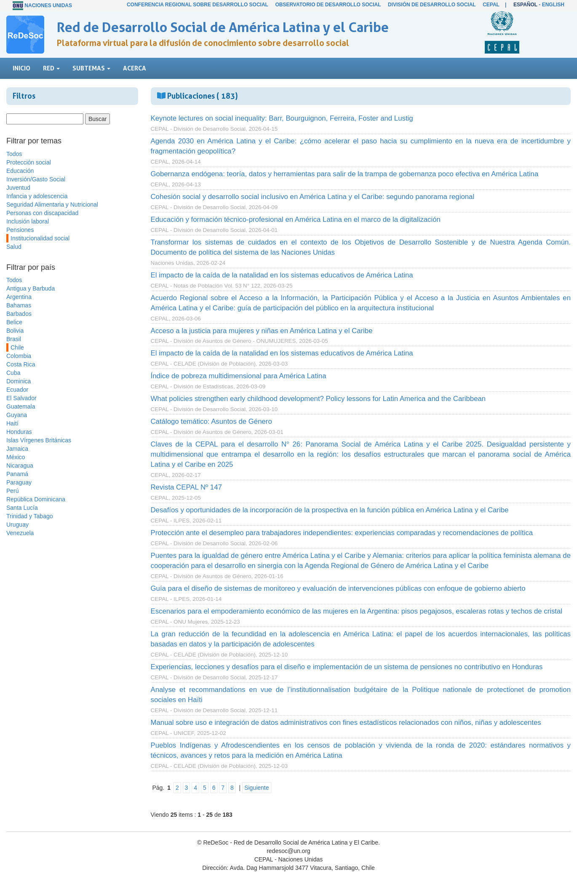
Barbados (19, 313)
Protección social (28, 162)
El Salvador (21, 398)
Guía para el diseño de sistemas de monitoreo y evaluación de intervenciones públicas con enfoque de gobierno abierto (338, 588)
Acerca (134, 68)
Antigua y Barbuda (30, 288)
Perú (12, 490)
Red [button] (51, 68)
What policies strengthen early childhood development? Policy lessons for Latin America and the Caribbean (318, 399)
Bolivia (15, 330)
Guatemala (20, 406)
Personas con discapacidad (42, 213)
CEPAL (491, 5)
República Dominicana (35, 499)
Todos (14, 154)
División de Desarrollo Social (431, 5)
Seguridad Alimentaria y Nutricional (52, 204)
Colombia (18, 356)
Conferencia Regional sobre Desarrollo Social (197, 5)
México (15, 457)
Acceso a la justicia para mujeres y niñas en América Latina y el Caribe (262, 331)
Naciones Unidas (48, 5)
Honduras (19, 431)
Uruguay (17, 524)
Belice (14, 322)
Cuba (13, 372)
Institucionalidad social (40, 238)
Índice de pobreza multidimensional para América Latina (238, 376)
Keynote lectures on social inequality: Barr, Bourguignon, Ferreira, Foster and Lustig (282, 118)
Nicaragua (19, 465)
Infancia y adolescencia (37, 196)
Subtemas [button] (91, 68)
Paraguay (19, 482)
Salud (13, 246)
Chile (17, 347)
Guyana (16, 415)
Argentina (19, 296)
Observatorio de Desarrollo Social (328, 5)
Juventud (18, 187)
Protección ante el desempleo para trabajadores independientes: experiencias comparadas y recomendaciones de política (342, 533)
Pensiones (20, 229)
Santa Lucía (22, 507)
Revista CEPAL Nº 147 (186, 487)
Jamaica (17, 448)
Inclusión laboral (27, 221)
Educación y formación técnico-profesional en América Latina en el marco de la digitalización (296, 219)
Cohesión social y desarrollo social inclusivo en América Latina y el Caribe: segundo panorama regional (313, 197)
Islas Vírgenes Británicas (38, 440)
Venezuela (20, 533)
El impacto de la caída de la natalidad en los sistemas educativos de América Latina (282, 275)
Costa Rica (20, 364)
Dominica (18, 381)
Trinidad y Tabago (29, 516)
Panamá (17, 474)
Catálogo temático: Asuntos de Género (211, 421)
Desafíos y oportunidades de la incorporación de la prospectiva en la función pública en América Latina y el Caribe (330, 510)
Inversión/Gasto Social (35, 179)
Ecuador (17, 389)
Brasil (13, 339)
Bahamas (18, 305)
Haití (12, 423)
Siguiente (256, 787)
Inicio (21, 68)
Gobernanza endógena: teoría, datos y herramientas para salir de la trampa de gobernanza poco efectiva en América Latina (345, 174)
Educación (20, 170)
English (553, 5)
